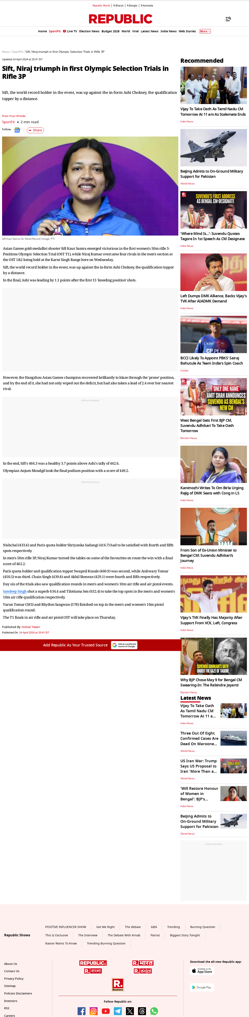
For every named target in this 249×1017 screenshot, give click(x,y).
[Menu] (226, 18)
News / (6, 51)
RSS (6, 1008)
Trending (173, 927)
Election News (188, 438)
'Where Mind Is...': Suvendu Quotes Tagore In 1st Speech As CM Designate (212, 236)
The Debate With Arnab (124, 935)
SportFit (8, 122)
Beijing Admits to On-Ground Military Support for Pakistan (211, 174)
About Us (10, 964)
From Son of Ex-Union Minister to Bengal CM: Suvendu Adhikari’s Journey (208, 555)
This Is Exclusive (56, 935)
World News (187, 183)
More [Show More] (205, 31)
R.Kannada (147, 6)
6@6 (154, 927)
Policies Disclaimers (18, 993)
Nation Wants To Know (61, 943)
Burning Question (202, 927)
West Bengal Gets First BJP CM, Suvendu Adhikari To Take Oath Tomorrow (207, 426)
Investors (10, 1001)
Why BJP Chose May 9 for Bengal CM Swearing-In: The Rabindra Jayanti (211, 682)
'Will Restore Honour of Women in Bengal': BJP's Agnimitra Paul (199, 796)
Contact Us (11, 971)
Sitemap (10, 986)
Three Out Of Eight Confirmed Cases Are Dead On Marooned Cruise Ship (199, 741)
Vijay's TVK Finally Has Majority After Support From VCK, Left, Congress (211, 620)
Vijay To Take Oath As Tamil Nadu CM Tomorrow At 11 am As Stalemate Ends (213, 111)
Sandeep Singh (15, 591)
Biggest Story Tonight (185, 935)
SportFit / (18, 51)
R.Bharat (118, 6)
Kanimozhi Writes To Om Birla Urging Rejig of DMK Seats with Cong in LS (211, 490)
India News (186, 121)
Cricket (184, 370)
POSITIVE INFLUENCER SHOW (65, 927)
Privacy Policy (13, 979)
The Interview (87, 935)
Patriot (155, 935)
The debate (133, 927)
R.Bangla (132, 6)
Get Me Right (105, 927)
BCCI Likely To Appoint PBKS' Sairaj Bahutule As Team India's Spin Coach (211, 360)
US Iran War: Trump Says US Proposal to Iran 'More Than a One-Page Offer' (198, 769)
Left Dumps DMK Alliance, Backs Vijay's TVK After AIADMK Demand (213, 298)
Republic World (101, 6)
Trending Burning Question (106, 943)
